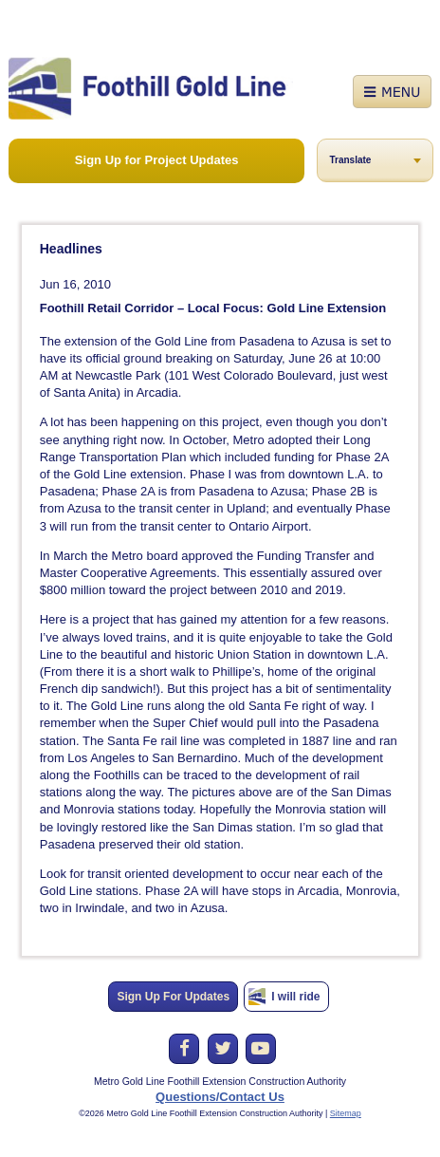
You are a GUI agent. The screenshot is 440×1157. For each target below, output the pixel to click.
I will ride (295, 996)
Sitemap (345, 1113)
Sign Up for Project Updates (157, 160)
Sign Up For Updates (173, 996)
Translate (350, 160)
